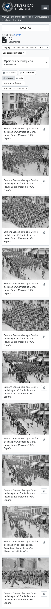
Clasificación (27, 72)
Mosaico (8, 78)
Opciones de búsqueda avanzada (18, 62)
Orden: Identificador (12, 83)
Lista (19, 78)
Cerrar (17, 34)
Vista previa (9, 72)
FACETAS (25, 27)
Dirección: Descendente (14, 88)
